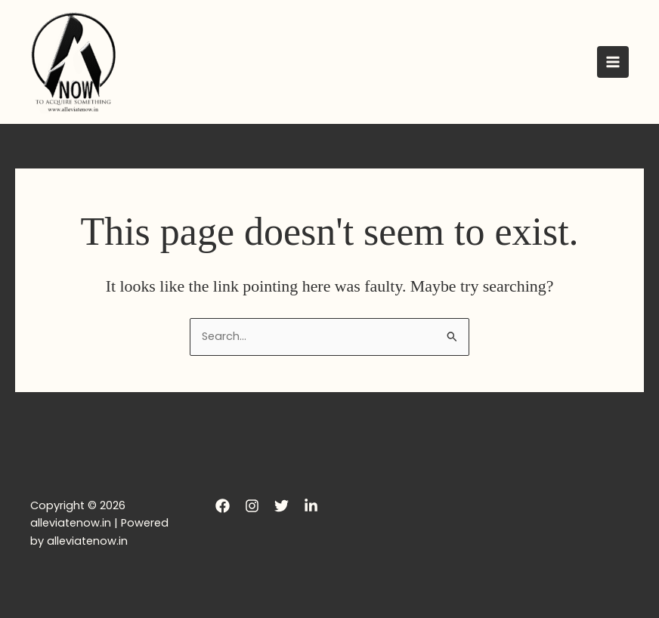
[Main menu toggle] (613, 62)
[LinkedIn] (311, 506)
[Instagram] (252, 506)
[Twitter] (281, 506)
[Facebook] (222, 506)
